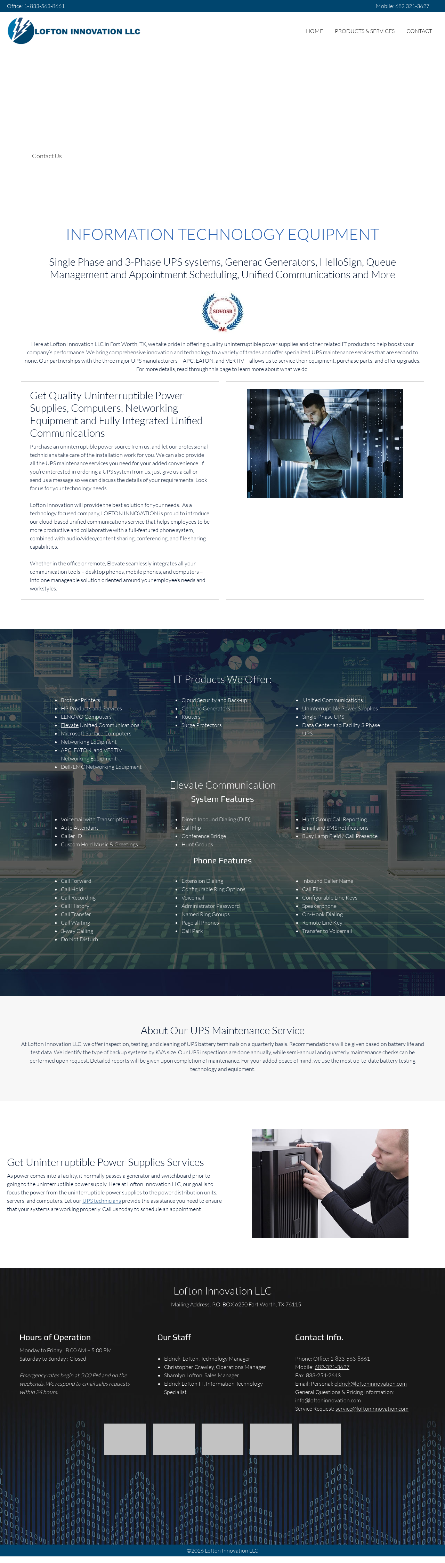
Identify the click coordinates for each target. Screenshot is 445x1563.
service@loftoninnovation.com (371, 1408)
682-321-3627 (332, 1366)
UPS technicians (101, 1200)
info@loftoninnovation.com (328, 1400)
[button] (125, 1439)
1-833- (338, 1358)
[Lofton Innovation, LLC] (74, 31)
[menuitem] (314, 31)
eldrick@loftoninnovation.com (370, 1383)
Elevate (70, 725)
